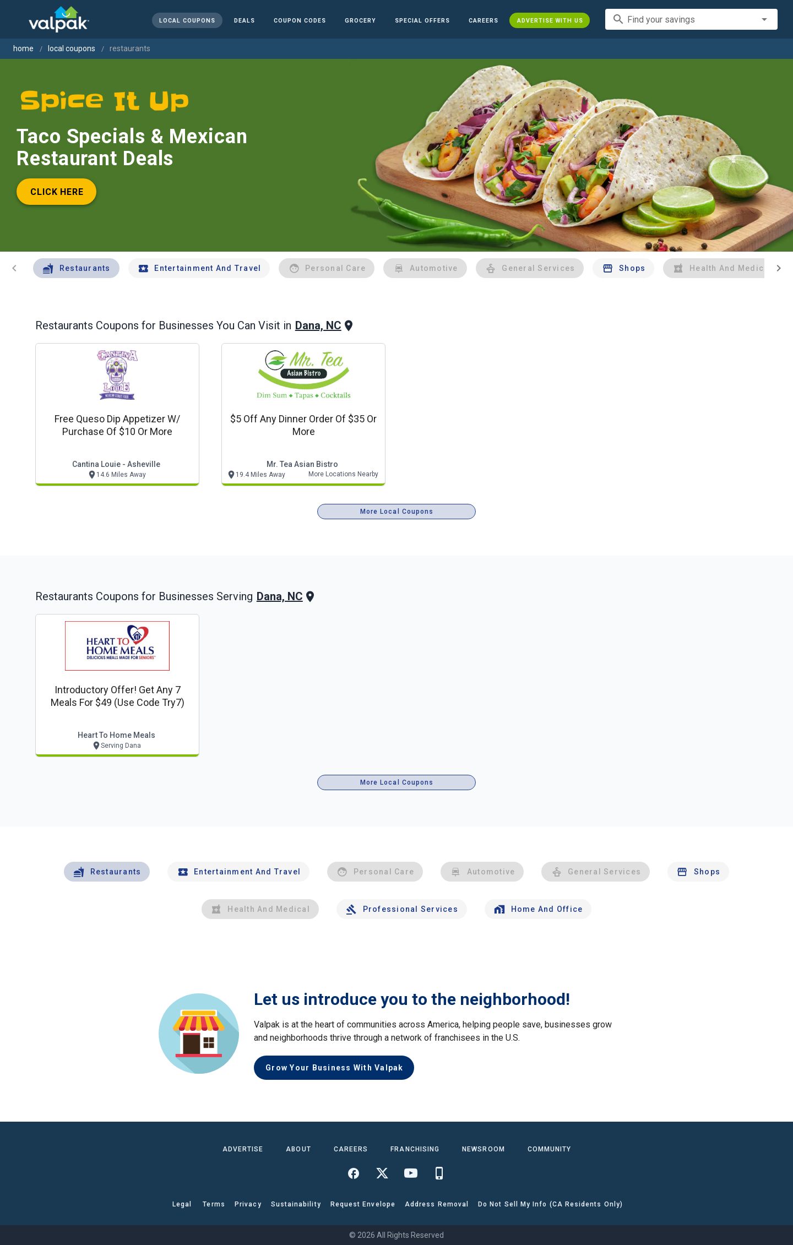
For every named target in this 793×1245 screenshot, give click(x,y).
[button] (422, 20)
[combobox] (691, 19)
